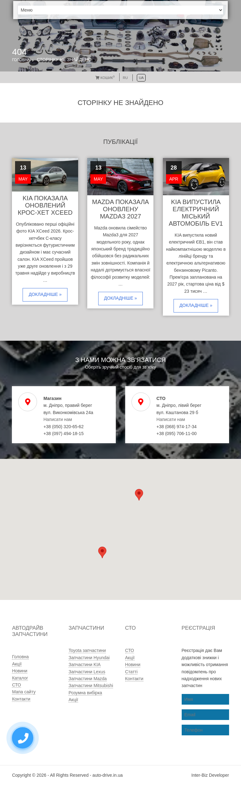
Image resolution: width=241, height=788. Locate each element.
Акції (16, 663)
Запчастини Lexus (86, 671)
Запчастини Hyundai (89, 657)
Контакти (21, 698)
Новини (19, 670)
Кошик (105, 78)
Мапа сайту (23, 691)
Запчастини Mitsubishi (90, 685)
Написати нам (57, 419)
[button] (102, 552)
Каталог (20, 677)
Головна (21, 60)
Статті (131, 671)
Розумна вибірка (85, 692)
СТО (16, 684)
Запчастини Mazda (87, 678)
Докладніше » (45, 294)
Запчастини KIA (84, 664)
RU (125, 78)
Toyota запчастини (87, 650)
